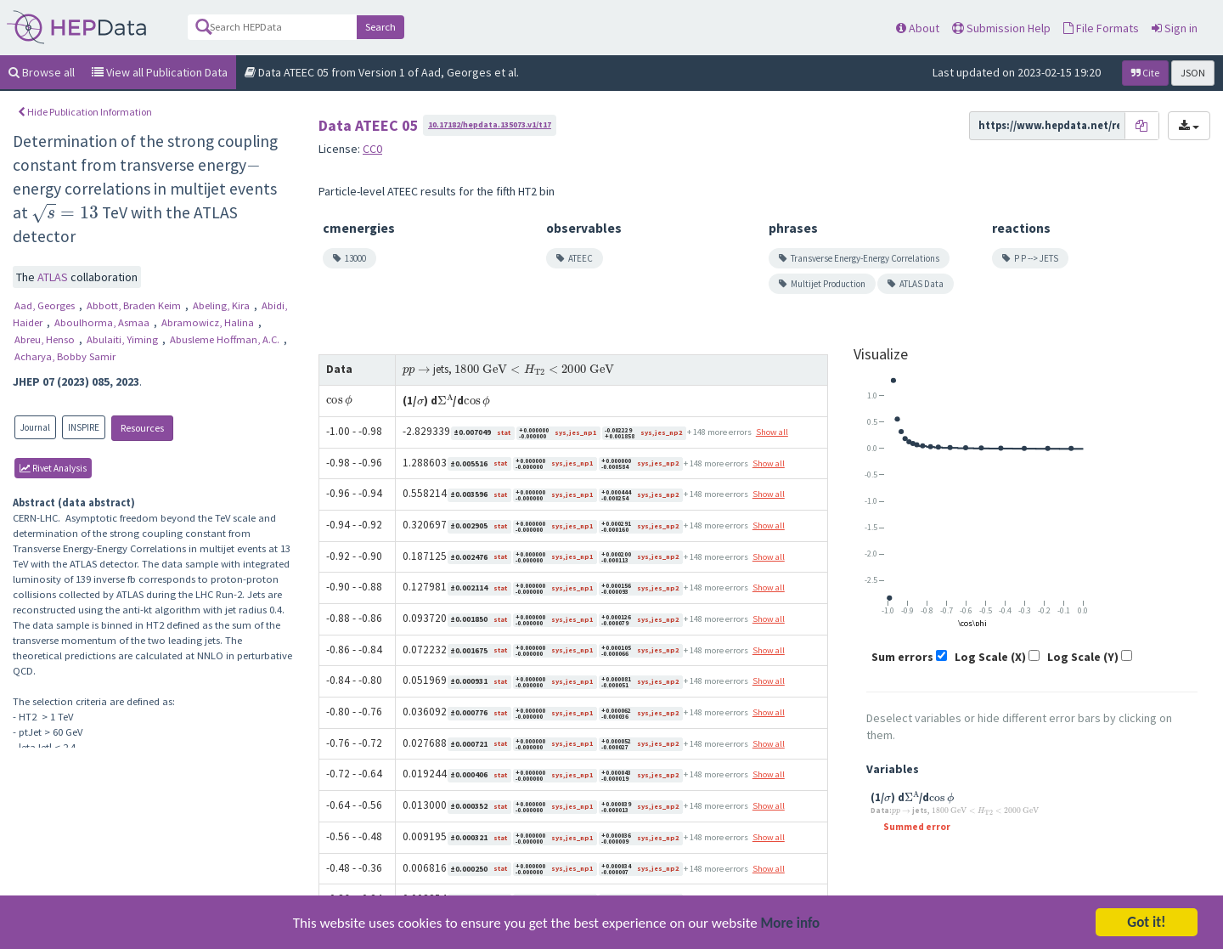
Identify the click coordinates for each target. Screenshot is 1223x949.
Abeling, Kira (222, 305)
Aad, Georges (45, 305)
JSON (1193, 72)
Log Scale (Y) (1083, 656)
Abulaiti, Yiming (124, 339)
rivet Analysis (53, 468)
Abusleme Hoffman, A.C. (226, 339)
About (917, 28)
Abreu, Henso (45, 339)
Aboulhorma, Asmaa (103, 322)
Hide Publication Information (85, 111)
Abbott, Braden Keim (135, 305)
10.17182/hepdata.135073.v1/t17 (489, 124)
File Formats (1101, 28)
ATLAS (53, 277)
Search (380, 26)
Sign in (1175, 28)
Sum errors (902, 656)
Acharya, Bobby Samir (65, 356)
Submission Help (1001, 28)
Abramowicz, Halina (208, 322)
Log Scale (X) (990, 656)
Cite (1145, 72)
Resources (142, 427)
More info (790, 925)
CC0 (372, 148)
